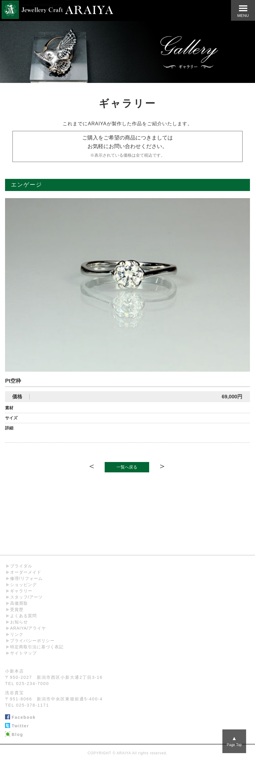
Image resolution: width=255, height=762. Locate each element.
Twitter (17, 726)
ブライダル (21, 566)
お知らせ (19, 622)
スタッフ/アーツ (26, 597)
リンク (16, 634)
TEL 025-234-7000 (27, 683)
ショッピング (23, 584)
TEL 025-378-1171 (27, 705)
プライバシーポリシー (32, 640)
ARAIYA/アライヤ (28, 628)
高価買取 (19, 603)
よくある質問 (23, 615)
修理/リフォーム (26, 578)
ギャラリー (21, 590)
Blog (14, 734)
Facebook (20, 717)
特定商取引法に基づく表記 (36, 646)
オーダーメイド (25, 572)
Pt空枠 (13, 381)
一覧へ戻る (127, 467)
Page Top (234, 741)
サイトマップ (23, 653)
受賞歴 (16, 609)
